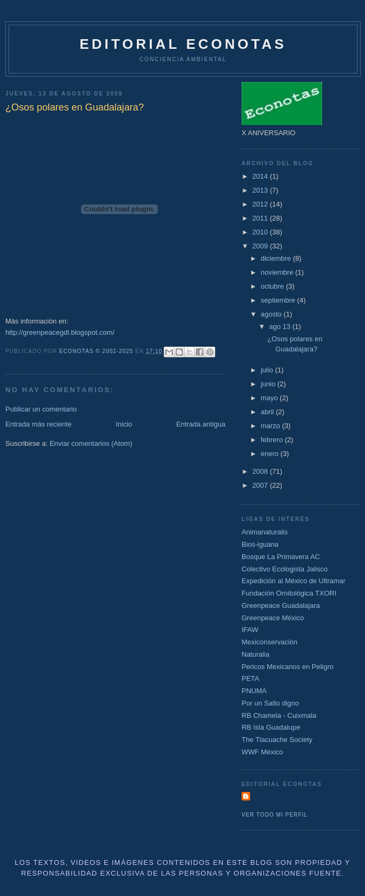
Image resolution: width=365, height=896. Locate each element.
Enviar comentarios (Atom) (90, 443)
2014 (261, 176)
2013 (261, 190)
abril (268, 412)
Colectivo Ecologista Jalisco (284, 569)
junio (269, 384)
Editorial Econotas (182, 44)
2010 (261, 232)
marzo (271, 426)
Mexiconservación (269, 642)
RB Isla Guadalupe (271, 727)
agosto (272, 314)
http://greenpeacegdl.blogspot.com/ (59, 332)
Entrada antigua (200, 424)
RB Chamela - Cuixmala (279, 715)
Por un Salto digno (270, 703)
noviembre (278, 272)
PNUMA (254, 691)
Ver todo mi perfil (275, 815)
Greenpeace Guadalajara (281, 605)
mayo (270, 398)
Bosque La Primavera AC (281, 557)
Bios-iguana (260, 544)
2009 (261, 246)
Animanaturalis (265, 532)
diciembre (277, 258)
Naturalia (255, 654)
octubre (273, 286)
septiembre (279, 300)
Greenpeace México (273, 618)
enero (271, 454)
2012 (261, 204)
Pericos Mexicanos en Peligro (287, 667)
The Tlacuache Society (277, 740)
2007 (261, 485)
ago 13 (280, 326)
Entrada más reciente (38, 424)
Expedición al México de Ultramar (294, 581)
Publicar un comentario (41, 409)
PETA (250, 678)
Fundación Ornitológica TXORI (289, 593)
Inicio (124, 424)
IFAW (250, 630)
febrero (273, 440)
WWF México (262, 752)
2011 (261, 218)
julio (268, 370)
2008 (261, 471)
